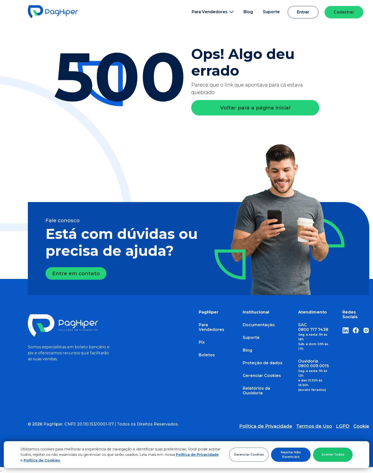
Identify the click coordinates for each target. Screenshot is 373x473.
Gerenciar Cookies (249, 454)
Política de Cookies (42, 460)
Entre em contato (76, 273)
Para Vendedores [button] (212, 11)
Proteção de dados (262, 363)
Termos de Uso (314, 426)
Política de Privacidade (197, 454)
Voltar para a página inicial (255, 108)
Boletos (207, 355)
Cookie (361, 426)
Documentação (259, 324)
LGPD (342, 426)
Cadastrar (344, 12)
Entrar (303, 12)
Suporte (271, 11)
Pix (202, 342)
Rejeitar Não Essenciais (291, 454)
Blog (248, 11)
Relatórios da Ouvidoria (256, 390)
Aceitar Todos (333, 454)
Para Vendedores (211, 327)
